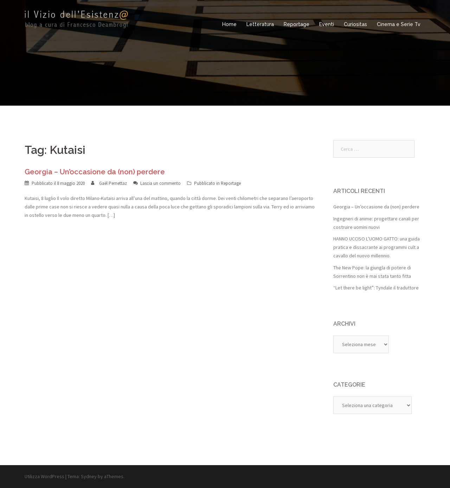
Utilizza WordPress (44, 476)
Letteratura (260, 24)
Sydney (89, 476)
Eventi (326, 24)
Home (229, 24)
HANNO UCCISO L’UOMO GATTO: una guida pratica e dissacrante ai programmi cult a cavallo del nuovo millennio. (376, 247)
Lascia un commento (160, 183)
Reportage (296, 24)
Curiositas (355, 24)
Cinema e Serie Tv (398, 24)
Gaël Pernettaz (113, 183)
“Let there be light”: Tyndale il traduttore (376, 287)
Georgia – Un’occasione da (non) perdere (95, 172)
